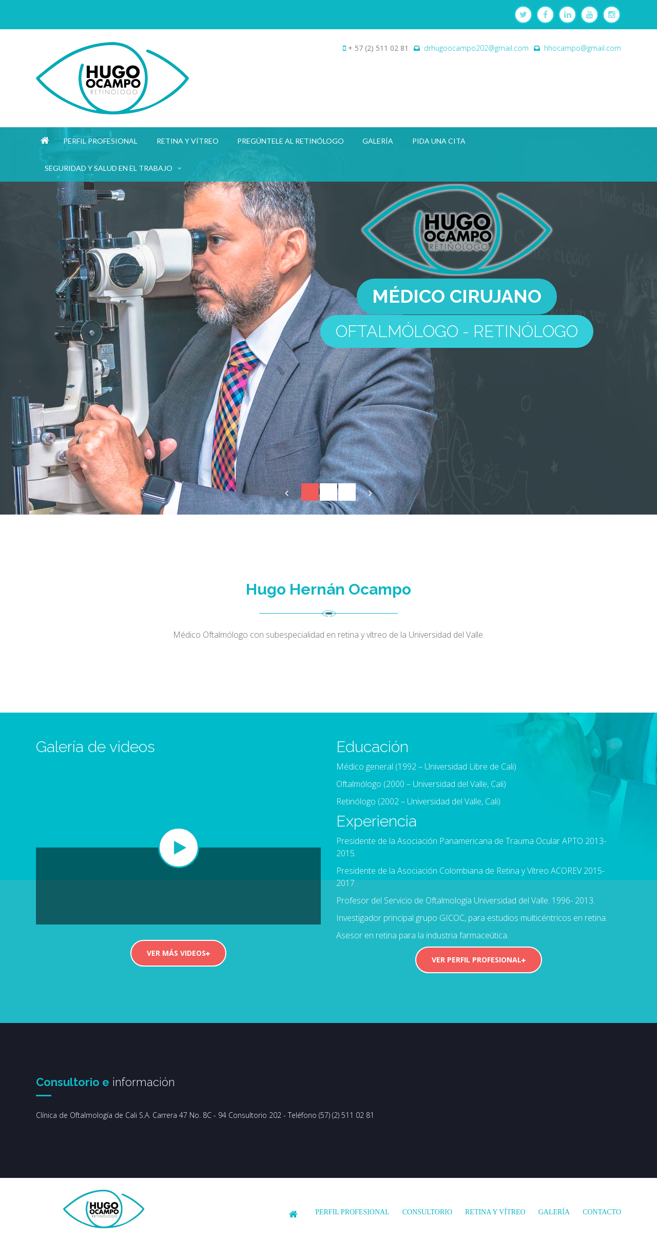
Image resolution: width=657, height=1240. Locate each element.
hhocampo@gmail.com (582, 48)
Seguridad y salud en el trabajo (114, 166)
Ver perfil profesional (479, 960)
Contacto (602, 1212)
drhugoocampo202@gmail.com (476, 48)
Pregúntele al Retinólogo (290, 140)
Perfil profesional (100, 140)
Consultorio (427, 1212)
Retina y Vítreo (188, 140)
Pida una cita (439, 140)
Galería (377, 140)
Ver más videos (178, 953)
